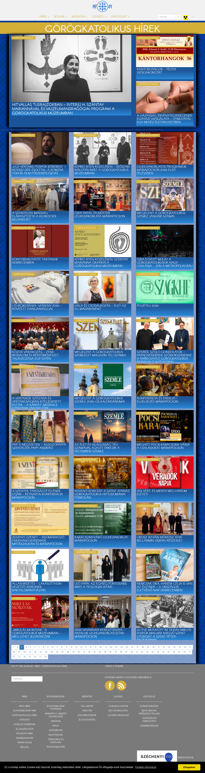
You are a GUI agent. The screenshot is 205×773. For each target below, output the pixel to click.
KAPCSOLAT (149, 696)
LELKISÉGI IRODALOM (118, 715)
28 (143, 647)
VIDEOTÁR (87, 710)
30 (153, 647)
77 (40, 656)
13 (66, 647)
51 (84, 652)
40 (25, 652)
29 (148, 647)
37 (190, 647)
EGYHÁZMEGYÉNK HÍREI (24, 710)
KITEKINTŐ (25, 719)
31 (158, 647)
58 (121, 652)
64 (153, 652)
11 (57, 647)
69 (179, 652)
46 (57, 652)
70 (184, 652)
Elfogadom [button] (189, 767)
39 (19, 652)
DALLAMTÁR (87, 706)
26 (132, 647)
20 (101, 647)
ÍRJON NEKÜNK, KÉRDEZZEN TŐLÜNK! (149, 712)
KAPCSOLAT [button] (120, 17)
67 (169, 652)
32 (164, 647)
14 (71, 647)
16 (81, 647)
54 (100, 652)
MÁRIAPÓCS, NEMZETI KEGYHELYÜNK (56, 715)
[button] (193, 17)
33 (169, 647)
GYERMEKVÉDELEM (149, 725)
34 (174, 647)
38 (14, 652)
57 (116, 652)
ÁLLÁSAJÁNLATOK (25, 729)
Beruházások (186, 757)
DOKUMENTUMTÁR (87, 715)
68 (174, 652)
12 (62, 647)
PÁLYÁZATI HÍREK (24, 733)
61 (137, 652)
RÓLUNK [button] (60, 17)
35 (180, 647)
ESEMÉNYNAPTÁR (24, 738)
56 (110, 652)
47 (63, 652)
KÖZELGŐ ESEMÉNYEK (24, 724)
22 (111, 647)
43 (41, 652)
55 (105, 652)
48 (68, 652)
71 (189, 652)
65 (158, 652)
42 (35, 652)
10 (52, 647)
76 (35, 656)
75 (30, 656)
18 (90, 647)
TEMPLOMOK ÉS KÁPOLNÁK (55, 741)
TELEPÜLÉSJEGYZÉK (55, 747)
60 (132, 652)
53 (94, 652)
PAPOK (55, 725)
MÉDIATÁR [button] (79, 17)
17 (86, 647)
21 (106, 647)
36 (185, 647)
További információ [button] (145, 767)
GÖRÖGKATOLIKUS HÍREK (54, 666)
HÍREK (37, 666)
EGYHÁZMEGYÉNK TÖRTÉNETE (56, 708)
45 (52, 652)
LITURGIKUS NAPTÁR (118, 706)
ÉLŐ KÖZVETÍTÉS (87, 719)
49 (73, 652)
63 (147, 652)
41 (30, 652)
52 (89, 652)
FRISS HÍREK (24, 706)
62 (142, 652)
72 (14, 656)
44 (46, 652)
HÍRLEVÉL (24, 747)
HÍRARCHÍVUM (24, 742)
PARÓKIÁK (56, 721)
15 (76, 647)
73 (19, 656)
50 (79, 652)
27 (137, 647)
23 (116, 647)
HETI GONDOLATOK (118, 710)
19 (95, 647)
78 (45, 656)
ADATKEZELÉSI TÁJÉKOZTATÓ (149, 720)
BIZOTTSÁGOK (56, 735)
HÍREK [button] (44, 17)
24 (122, 647)
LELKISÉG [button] (99, 17)
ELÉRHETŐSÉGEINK (149, 706)
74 (24, 656)
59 (126, 652)
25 (127, 647)
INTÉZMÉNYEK (56, 730)
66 (163, 652)
